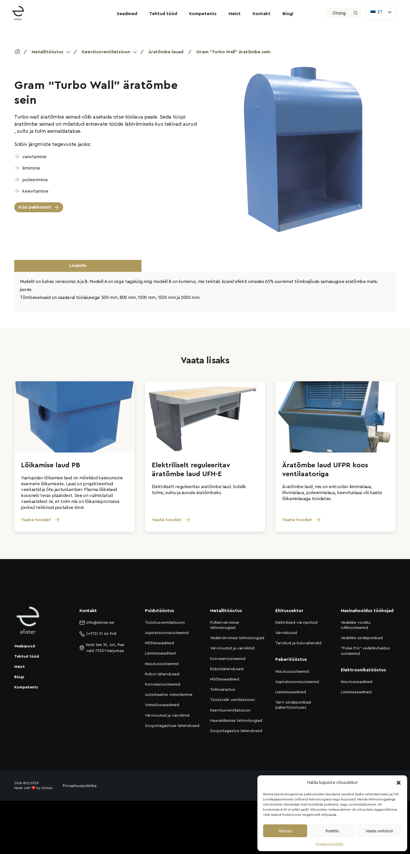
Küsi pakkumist (35, 207)
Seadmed (127, 13)
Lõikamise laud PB (50, 465)
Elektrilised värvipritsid (296, 623)
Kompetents (203, 13)
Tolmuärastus (222, 690)
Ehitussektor (289, 610)
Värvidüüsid (286, 633)
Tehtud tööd (163, 13)
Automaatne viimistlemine (168, 695)
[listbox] (381, 12)
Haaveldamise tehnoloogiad (236, 721)
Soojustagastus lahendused (236, 731)
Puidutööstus (159, 610)
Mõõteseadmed (159, 643)
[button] (398, 783)
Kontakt (261, 13)
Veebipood (24, 646)
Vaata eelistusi (379, 830)
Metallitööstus (47, 52)
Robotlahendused (226, 669)
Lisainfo (77, 265)
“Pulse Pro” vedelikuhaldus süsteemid (365, 650)
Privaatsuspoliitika (329, 843)
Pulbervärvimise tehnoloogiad (224, 625)
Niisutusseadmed (356, 682)
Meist (235, 13)
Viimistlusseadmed (162, 705)
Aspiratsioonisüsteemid (166, 633)
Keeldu (332, 830)
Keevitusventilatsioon (106, 52)
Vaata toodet (40, 519)
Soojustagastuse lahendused (172, 726)
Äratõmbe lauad (165, 52)
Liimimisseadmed (160, 653)
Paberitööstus (291, 659)
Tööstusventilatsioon (165, 623)
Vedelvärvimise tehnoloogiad (237, 638)
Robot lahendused (162, 674)
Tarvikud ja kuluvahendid (298, 643)
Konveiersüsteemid (162, 684)
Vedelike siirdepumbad (362, 638)
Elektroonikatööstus (363, 670)
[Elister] (20, 13)
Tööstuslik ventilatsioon (232, 700)
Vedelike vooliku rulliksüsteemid (356, 625)
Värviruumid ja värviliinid (167, 716)
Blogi (287, 13)
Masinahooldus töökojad (367, 610)
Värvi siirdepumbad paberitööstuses (293, 705)
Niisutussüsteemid (162, 664)
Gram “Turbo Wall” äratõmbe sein (233, 52)
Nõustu (285, 830)
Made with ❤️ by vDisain (33, 788)
